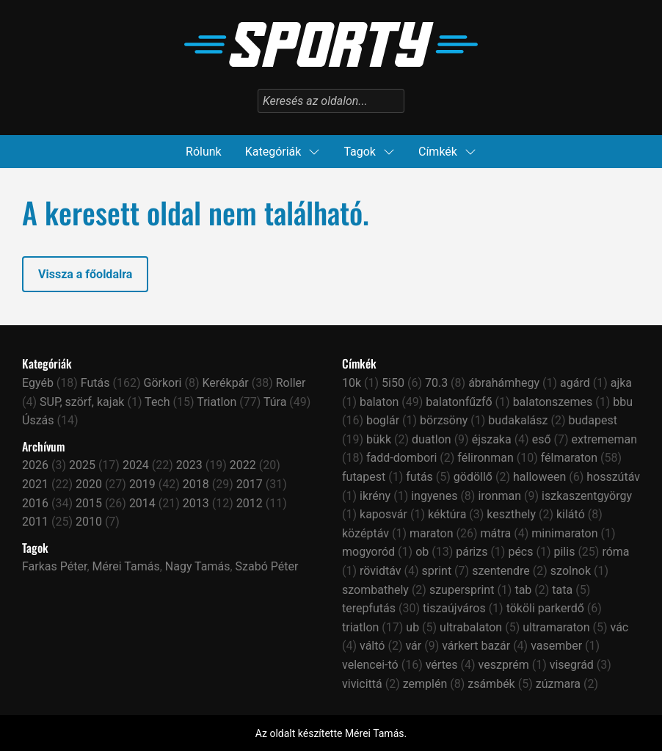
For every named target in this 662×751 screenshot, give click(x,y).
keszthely (511, 514)
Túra (274, 402)
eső (541, 439)
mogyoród (368, 552)
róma (615, 552)
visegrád (572, 665)
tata (562, 590)
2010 (89, 522)
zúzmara (558, 684)
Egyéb (38, 383)
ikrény (375, 496)
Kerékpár (225, 383)
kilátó (570, 514)
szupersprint (462, 590)
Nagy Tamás (197, 566)
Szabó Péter (267, 566)
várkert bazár (476, 646)
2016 (35, 503)
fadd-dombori (401, 458)
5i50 (393, 383)
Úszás (38, 420)
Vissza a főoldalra (85, 274)
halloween (539, 477)
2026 (35, 465)
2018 (196, 484)
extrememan (605, 439)
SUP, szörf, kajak (82, 402)
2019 (142, 484)
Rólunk (204, 152)
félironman (485, 458)
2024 (136, 465)
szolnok (570, 571)
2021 (35, 484)
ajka (621, 383)
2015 (89, 503)
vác (620, 627)
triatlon (360, 627)
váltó (372, 646)
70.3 (436, 383)
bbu (623, 402)
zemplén (425, 684)
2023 (189, 465)
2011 (35, 522)
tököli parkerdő (545, 608)
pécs (520, 552)
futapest (363, 477)
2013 (196, 503)
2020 (89, 484)
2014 (142, 503)
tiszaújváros (454, 608)
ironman (499, 496)
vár (413, 646)
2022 (243, 465)
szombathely (375, 590)
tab (522, 590)
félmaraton (569, 458)
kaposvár (383, 514)
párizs (471, 552)
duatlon (431, 439)
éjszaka (492, 439)
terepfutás (369, 608)
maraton (432, 533)
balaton (379, 402)
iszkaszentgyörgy (587, 496)
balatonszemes (553, 402)
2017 (249, 484)
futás (419, 477)
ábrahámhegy (503, 383)
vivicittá (362, 684)
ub (412, 627)
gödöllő (473, 477)
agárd (575, 383)
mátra (496, 533)
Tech (157, 402)
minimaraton (564, 533)
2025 (82, 465)
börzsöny (444, 420)
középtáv (365, 533)
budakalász (518, 420)
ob (422, 552)
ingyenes (434, 496)
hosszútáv (613, 477)
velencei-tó (370, 665)
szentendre (501, 571)
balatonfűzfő (459, 402)
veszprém (504, 665)
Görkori (163, 383)
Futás (95, 383)
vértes (442, 665)
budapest (592, 420)
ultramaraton (556, 627)
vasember (556, 646)
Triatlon (216, 402)
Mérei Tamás (126, 566)
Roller (291, 383)
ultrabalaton (471, 627)
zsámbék (491, 684)
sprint (437, 571)
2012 (249, 503)
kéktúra (447, 514)
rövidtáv (380, 571)
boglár (382, 420)
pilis (564, 552)
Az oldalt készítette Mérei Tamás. (331, 733)
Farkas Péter (54, 566)
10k (351, 383)
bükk (378, 439)
